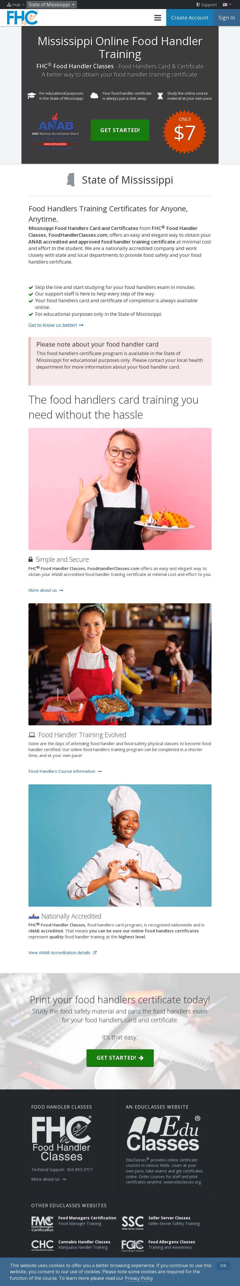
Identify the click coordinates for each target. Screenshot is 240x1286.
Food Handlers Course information (65, 771)
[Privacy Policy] (139, 1278)
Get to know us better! (56, 325)
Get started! (120, 1057)
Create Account (189, 17)
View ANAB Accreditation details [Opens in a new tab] (62, 952)
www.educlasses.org (182, 1182)
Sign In (227, 17)
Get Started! (120, 130)
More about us (45, 590)
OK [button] (223, 1265)
